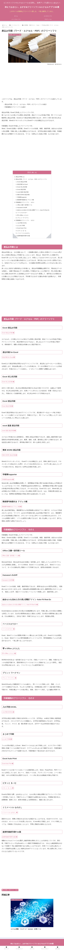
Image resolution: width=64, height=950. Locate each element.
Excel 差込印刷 (20, 190)
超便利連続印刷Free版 (23, 238)
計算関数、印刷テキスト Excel (10, 892)
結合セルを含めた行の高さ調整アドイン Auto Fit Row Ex (33, 211)
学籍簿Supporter (21, 198)
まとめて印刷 (20, 228)
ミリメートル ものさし (23, 236)
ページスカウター (21, 214)
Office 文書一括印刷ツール (24, 206)
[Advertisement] (32, 80)
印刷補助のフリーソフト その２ (25, 222)
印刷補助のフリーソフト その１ (25, 203)
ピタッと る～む (21, 233)
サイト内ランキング (32, 942)
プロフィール (52, 942)
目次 (29, 172)
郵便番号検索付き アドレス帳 (25, 201)
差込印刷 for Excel (21, 185)
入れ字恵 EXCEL (21, 225)
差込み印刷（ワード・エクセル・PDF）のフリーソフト (31, 179)
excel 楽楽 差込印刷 (22, 193)
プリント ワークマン (22, 219)
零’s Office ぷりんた (22, 217)
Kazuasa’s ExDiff (21, 209)
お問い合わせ (47, 944)
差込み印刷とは (19, 176)
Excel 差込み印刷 (21, 182)
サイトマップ (11, 942)
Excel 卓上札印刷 (21, 187)
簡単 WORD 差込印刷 (22, 195)
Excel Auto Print (21, 230)
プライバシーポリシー (16, 944)
